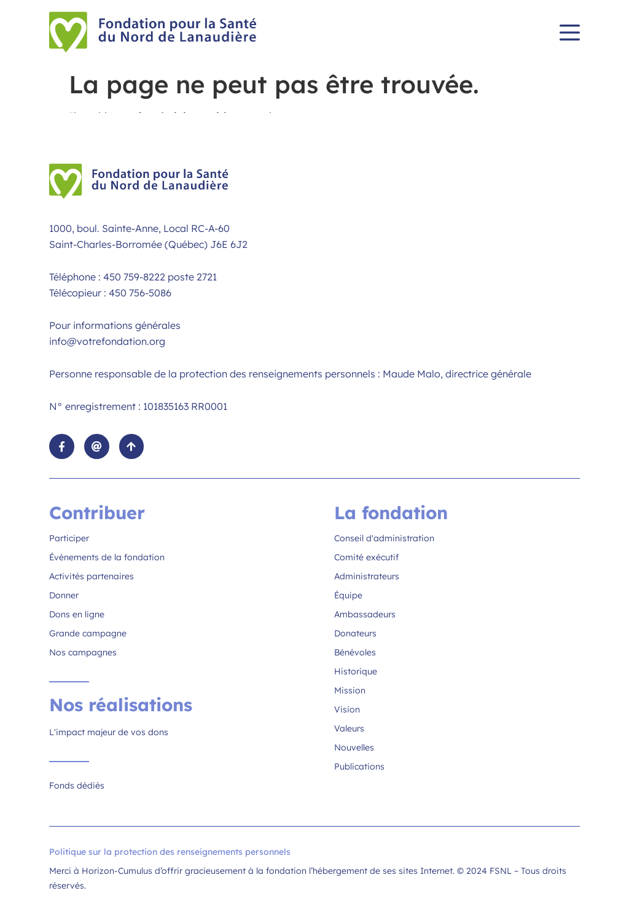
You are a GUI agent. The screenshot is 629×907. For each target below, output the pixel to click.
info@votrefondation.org (107, 341)
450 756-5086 (140, 293)
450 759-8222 (134, 277)
